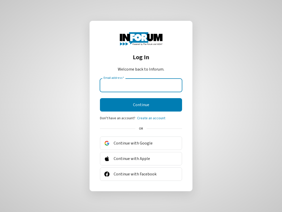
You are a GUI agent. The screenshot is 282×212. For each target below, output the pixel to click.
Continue (141, 105)
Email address (114, 78)
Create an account (151, 118)
